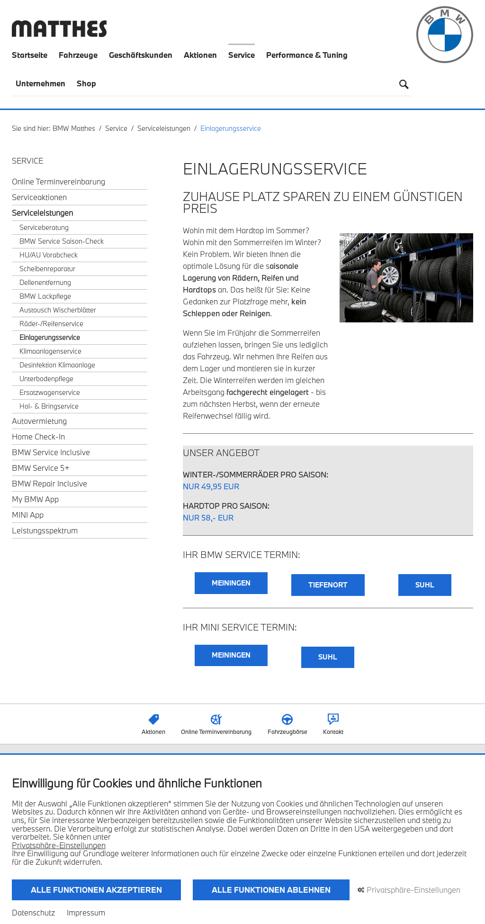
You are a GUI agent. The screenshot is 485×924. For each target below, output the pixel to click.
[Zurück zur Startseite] (59, 34)
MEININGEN (231, 582)
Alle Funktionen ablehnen (271, 890)
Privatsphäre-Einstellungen (59, 845)
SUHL (424, 584)
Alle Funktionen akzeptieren (96, 890)
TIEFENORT (328, 584)
